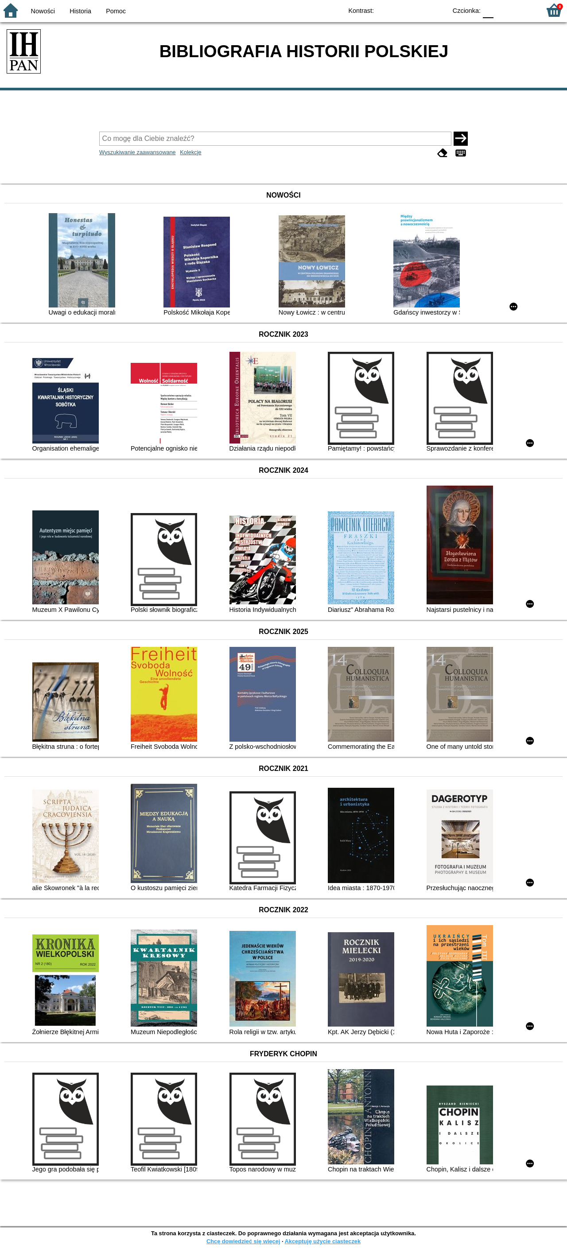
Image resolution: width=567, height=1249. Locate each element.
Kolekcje (190, 152)
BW (402, 10)
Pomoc (116, 11)
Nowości (43, 11)
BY (437, 10)
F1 (503, 10)
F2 (524, 10)
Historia (80, 11)
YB (419, 10)
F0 (488, 10)
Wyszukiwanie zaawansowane (137, 152)
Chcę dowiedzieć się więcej (243, 1241)
